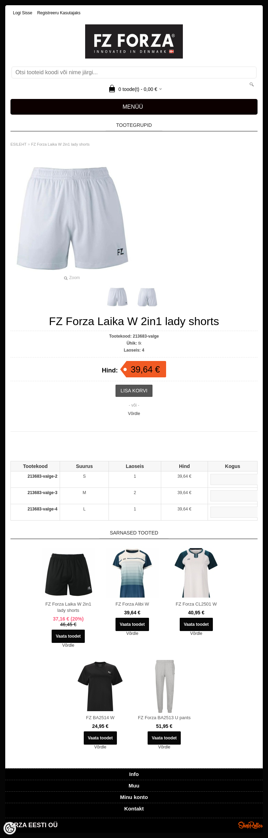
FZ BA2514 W (100, 717)
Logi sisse (22, 12)
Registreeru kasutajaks (58, 12)
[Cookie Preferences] (9, 828)
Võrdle (134, 413)
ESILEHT (18, 144)
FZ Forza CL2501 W (196, 604)
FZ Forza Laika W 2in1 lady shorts (60, 144)
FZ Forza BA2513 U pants (164, 717)
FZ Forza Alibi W (132, 604)
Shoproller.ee (250, 825)
